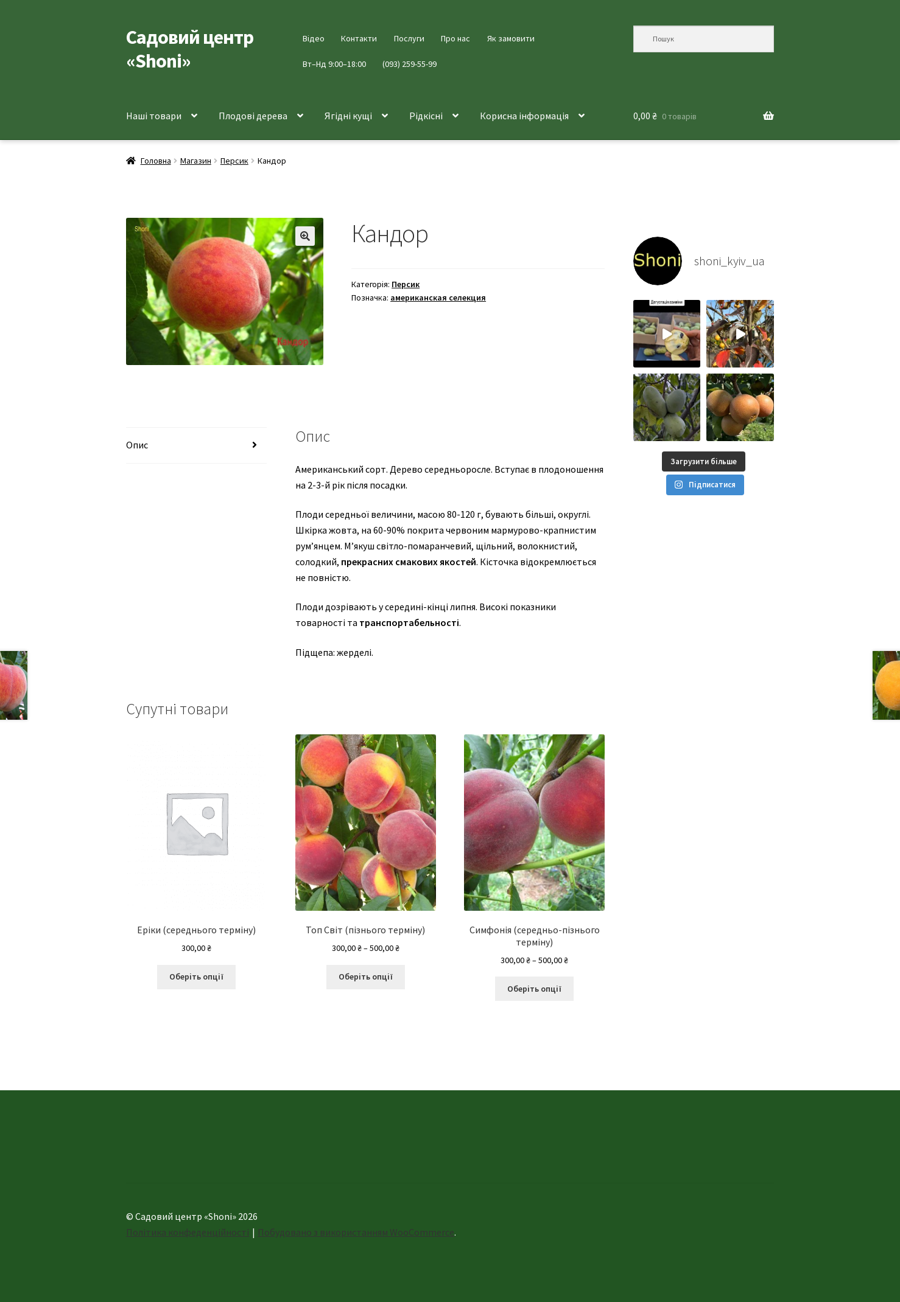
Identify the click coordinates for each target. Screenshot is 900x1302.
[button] (305, 236)
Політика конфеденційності (187, 1232)
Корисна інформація (524, 116)
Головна (156, 160)
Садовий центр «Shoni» (189, 49)
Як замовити (511, 38)
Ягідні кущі (348, 116)
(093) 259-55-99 (409, 63)
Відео (314, 38)
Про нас (455, 38)
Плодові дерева (253, 116)
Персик (234, 160)
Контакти (359, 38)
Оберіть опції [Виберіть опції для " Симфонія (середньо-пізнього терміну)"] (534, 988)
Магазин (195, 160)
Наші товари (153, 116)
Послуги (409, 38)
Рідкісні (426, 116)
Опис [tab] (137, 445)
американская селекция (438, 297)
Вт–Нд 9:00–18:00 (334, 63)
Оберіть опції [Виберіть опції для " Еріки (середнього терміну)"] (196, 976)
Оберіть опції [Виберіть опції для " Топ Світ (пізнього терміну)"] (366, 976)
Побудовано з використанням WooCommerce (356, 1232)
